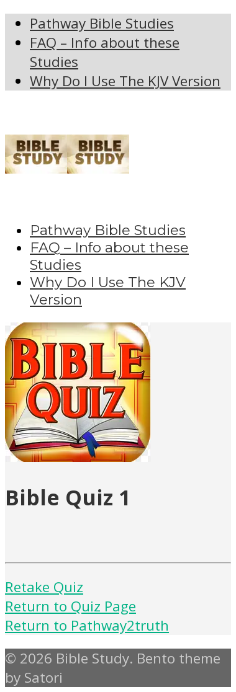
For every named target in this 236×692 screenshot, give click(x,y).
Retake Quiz (44, 587)
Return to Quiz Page (70, 606)
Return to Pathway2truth (87, 625)
